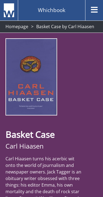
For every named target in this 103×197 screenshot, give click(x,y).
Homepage (16, 27)
